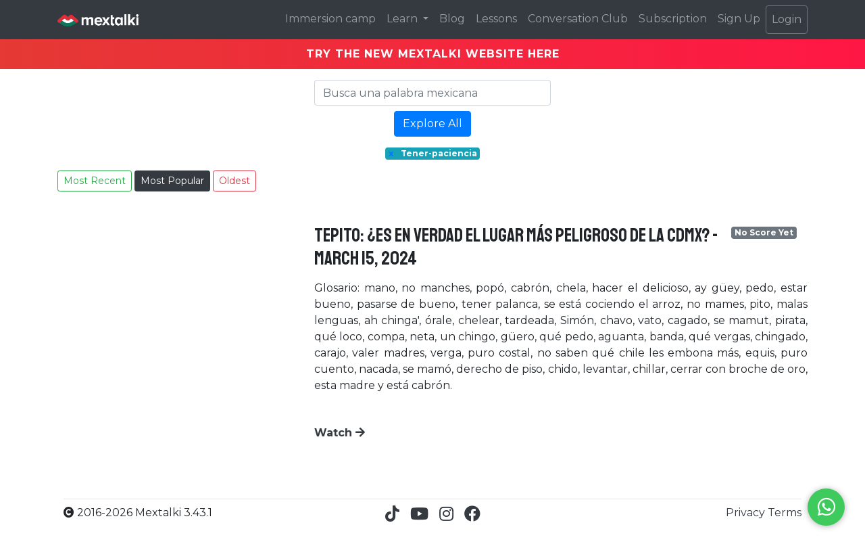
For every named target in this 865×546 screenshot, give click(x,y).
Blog (452, 18)
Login (786, 19)
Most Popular (172, 181)
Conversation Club (578, 18)
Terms (784, 512)
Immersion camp (330, 18)
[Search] (432, 93)
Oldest (234, 181)
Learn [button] (403, 18)
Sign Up (739, 18)
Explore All (432, 123)
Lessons (496, 18)
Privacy (747, 512)
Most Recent (95, 181)
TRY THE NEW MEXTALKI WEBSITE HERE (433, 53)
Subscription (673, 18)
